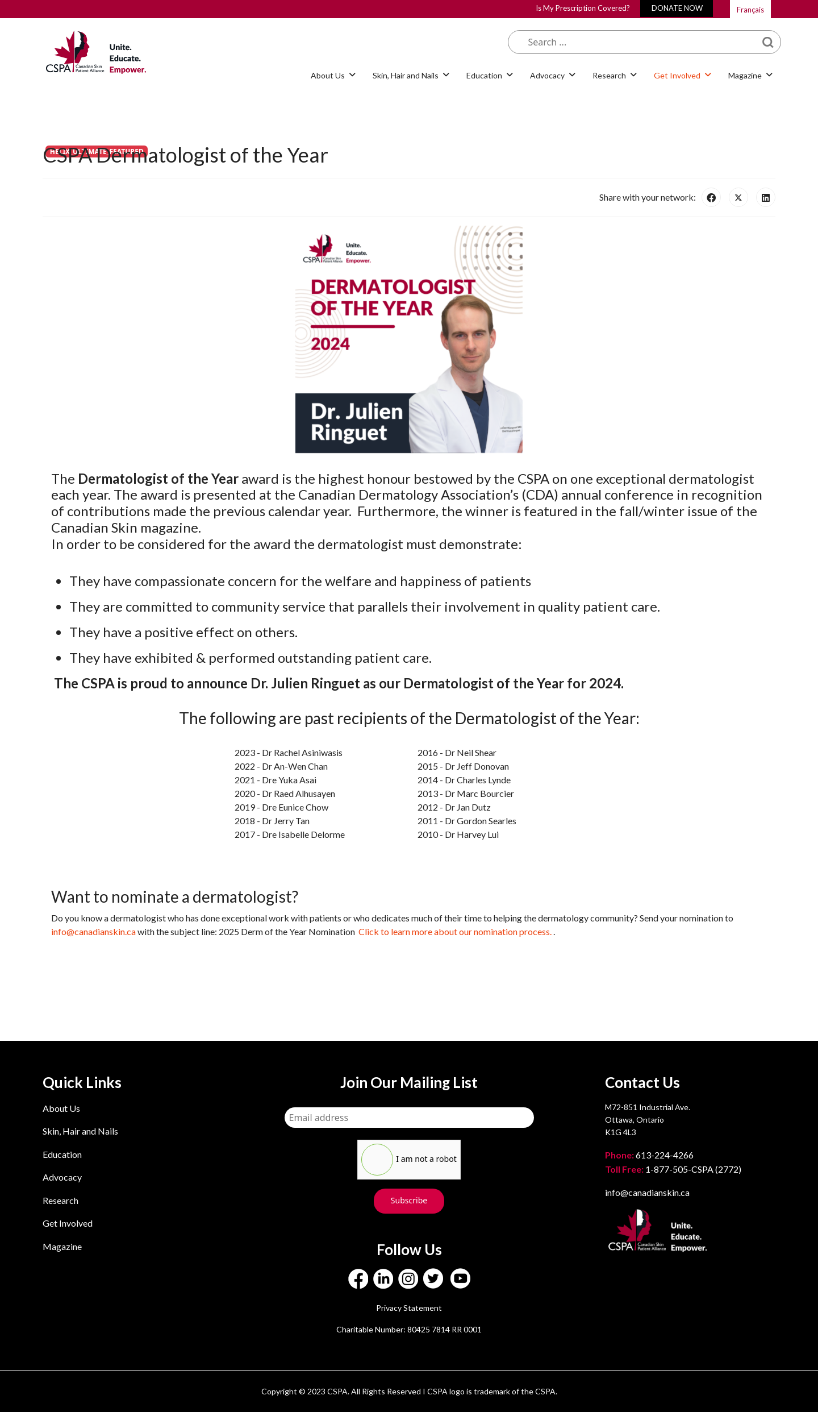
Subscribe (409, 1200)
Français (750, 9)
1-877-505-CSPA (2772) (673, 1169)
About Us (328, 75)
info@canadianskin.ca (93, 931)
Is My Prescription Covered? (583, 8)
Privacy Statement (409, 1308)
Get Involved (677, 75)
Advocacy (547, 75)
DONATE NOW (677, 8)
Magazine (745, 75)
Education (484, 75)
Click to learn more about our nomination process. (455, 931)
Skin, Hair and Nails (406, 75)
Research (609, 75)
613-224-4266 (650, 1154)
